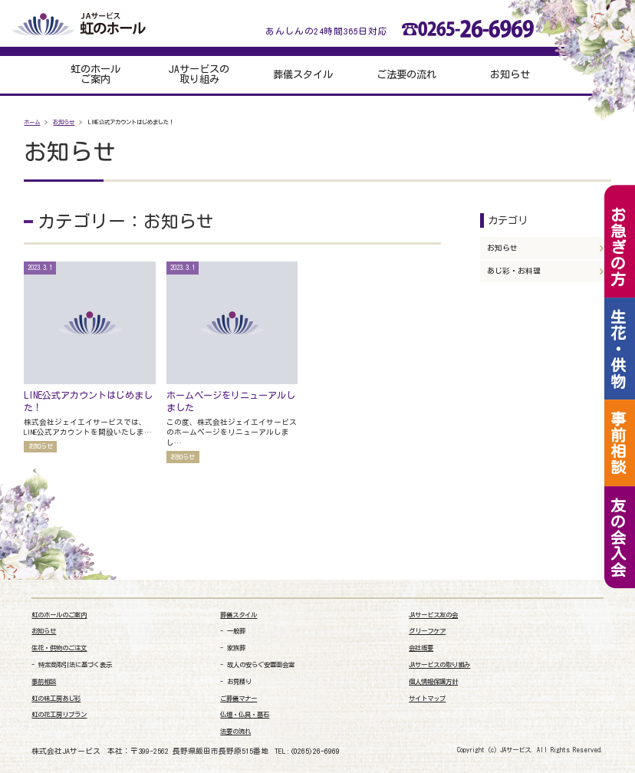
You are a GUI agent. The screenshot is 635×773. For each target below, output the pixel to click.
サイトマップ (427, 699)
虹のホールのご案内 (59, 615)
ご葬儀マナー (238, 699)
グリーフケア (427, 631)
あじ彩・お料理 (514, 271)
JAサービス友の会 (433, 615)
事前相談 (43, 682)
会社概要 (421, 648)
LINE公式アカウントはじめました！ (88, 401)
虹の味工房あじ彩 (56, 699)
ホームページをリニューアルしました (230, 401)
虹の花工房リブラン (59, 715)
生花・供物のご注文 (59, 648)
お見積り (239, 682)
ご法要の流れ (406, 75)
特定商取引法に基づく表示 (75, 665)
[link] (565, 704)
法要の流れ (235, 732)
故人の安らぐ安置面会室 (260, 665)
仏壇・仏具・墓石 (244, 715)
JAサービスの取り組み (199, 74)
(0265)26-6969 (315, 751)
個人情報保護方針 (433, 682)
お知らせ (510, 75)
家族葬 (236, 648)
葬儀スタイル (303, 75)
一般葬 (236, 631)
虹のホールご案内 (95, 74)
